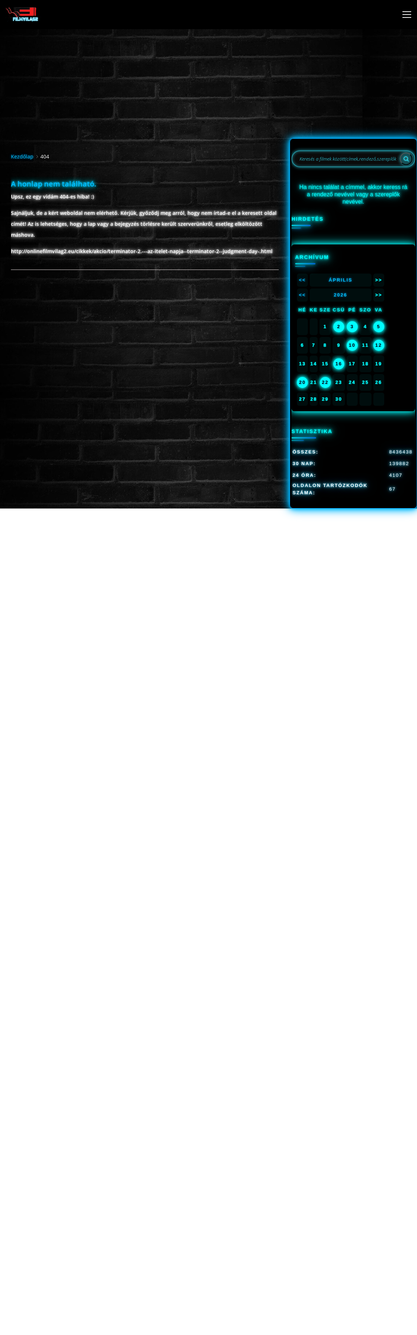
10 (352, 345)
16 (338, 363)
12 (378, 345)
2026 (340, 295)
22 (325, 382)
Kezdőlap (22, 156)
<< (302, 280)
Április (340, 280)
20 (302, 382)
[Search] (406, 159)
